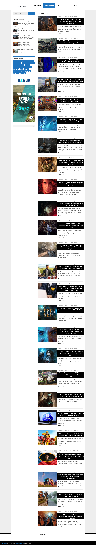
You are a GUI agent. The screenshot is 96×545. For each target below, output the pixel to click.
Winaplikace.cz (3, 543)
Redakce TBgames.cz (73, 16)
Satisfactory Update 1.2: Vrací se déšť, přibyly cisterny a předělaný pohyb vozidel (70, 80)
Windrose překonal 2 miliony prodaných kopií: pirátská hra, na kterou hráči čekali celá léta (71, 162)
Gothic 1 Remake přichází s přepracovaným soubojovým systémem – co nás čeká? (71, 516)
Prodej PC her (49, 5)
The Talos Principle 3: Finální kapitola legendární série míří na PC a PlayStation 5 (70, 310)
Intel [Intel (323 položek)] (18, 65)
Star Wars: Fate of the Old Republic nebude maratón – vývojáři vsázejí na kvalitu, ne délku (71, 331)
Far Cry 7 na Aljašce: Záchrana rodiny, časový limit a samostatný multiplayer (70, 267)
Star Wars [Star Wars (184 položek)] (16, 71)
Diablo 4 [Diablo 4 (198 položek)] (26, 61)
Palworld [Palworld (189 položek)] (26, 67)
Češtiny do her (62, 450)
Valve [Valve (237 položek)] (20, 73)
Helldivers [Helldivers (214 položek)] (24, 63)
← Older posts (42, 534)
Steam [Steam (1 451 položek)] (21, 71)
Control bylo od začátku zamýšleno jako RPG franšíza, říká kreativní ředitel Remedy (71, 184)
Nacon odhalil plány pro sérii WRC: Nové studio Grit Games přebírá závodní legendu (71, 375)
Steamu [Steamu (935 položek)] (15, 73)
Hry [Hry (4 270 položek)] (14, 65)
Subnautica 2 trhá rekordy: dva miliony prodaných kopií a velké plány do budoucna (70, 121)
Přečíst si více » (61, 33)
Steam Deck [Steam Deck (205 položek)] (27, 71)
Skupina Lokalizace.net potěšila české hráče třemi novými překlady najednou (26, 30)
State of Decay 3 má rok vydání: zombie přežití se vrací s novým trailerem (71, 42)
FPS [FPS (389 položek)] (15, 63)
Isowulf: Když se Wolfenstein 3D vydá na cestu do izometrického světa (71, 61)
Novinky (67, 5)
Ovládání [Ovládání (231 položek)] (20, 67)
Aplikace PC (37, 5)
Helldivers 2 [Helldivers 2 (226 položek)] (31, 63)
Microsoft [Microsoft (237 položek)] (27, 65)
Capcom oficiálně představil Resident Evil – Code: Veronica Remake (70, 204)
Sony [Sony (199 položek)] (21, 69)
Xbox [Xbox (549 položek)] (24, 73)
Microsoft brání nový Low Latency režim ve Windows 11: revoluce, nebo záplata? (71, 414)
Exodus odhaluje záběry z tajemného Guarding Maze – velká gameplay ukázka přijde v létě (70, 21)
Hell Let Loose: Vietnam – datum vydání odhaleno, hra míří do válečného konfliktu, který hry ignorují (70, 247)
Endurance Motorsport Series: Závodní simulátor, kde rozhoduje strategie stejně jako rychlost (26, 37)
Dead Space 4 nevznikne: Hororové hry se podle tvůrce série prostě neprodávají (71, 395)
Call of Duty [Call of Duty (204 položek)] (20, 61)
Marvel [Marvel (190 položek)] (22, 65)
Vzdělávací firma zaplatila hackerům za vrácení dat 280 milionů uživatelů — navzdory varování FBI (71, 288)
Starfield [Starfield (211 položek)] (26, 69)
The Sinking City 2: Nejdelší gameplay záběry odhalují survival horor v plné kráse (70, 141)
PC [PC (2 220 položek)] (30, 67)
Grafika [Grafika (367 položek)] (19, 63)
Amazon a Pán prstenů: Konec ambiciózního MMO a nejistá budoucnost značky (71, 225)
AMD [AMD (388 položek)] (15, 61)
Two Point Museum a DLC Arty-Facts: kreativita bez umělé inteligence (71, 100)
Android (75, 5)
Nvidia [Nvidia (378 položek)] (15, 67)
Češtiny (59, 5)
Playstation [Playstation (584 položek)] (16, 69)
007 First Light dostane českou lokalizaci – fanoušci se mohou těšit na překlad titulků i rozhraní (71, 456)
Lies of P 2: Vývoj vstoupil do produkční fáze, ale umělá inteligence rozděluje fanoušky (71, 353)
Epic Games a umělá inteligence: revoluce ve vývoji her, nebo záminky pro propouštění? (70, 476)
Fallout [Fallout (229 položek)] (31, 61)
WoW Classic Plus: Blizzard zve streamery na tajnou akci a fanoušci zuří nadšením (71, 434)
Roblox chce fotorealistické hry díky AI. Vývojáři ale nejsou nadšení (70, 495)
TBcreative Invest (20, 543)
